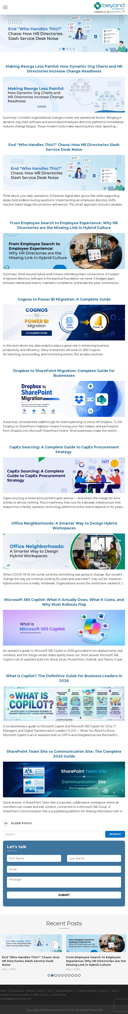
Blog (114, 990)
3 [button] (67, 49)
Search (115, 834)
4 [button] (70, 49)
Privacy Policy (22, 994)
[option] (64, 33)
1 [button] (60, 49)
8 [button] (72, 975)
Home (3, 990)
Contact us (5, 994)
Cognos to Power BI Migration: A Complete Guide (64, 299)
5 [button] (73, 49)
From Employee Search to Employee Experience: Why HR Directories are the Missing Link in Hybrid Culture (96, 961)
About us (104, 990)
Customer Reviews (86, 990)
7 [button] (69, 975)
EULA (45, 994)
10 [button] (79, 975)
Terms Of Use (59, 994)
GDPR (36, 994)
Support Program (64, 990)
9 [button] (76, 975)
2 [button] (63, 49)
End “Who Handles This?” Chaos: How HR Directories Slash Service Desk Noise (31, 961)
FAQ (49, 990)
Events (40, 990)
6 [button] (65, 975)
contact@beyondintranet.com (15, 998)
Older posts (21, 823)
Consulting (16, 990)
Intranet (29, 990)
